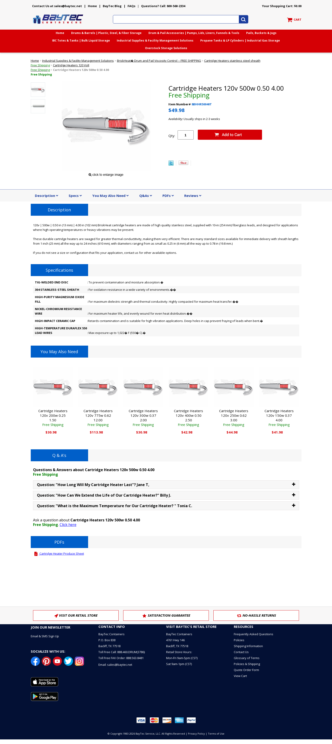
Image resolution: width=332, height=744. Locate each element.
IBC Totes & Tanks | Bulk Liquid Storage (81, 40)
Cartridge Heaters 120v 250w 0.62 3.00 (233, 417)
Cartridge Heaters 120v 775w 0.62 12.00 (98, 417)
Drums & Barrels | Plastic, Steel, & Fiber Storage (106, 33)
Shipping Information (248, 646)
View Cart (240, 676)
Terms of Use (216, 733)
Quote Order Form (246, 670)
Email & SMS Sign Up (45, 636)
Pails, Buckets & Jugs (261, 33)
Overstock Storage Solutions (166, 48)
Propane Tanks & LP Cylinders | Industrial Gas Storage (240, 40)
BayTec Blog (112, 6)
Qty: (171, 135)
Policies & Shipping (247, 664)
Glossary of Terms (246, 658)
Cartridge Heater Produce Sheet (58, 553)
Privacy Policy (196, 733)
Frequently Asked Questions (253, 634)
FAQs (131, 6)
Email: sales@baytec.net (115, 665)
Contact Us (241, 652)
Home (92, 6)
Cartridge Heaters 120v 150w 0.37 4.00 (279, 417)
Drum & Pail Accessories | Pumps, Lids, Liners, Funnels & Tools (193, 33)
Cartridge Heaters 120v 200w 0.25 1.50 (52, 417)
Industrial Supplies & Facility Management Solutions (155, 40)
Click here (68, 524)
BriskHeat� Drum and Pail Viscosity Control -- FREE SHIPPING (159, 61)
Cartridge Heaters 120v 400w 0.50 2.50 (188, 417)
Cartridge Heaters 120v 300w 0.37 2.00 (143, 417)
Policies (239, 640)
